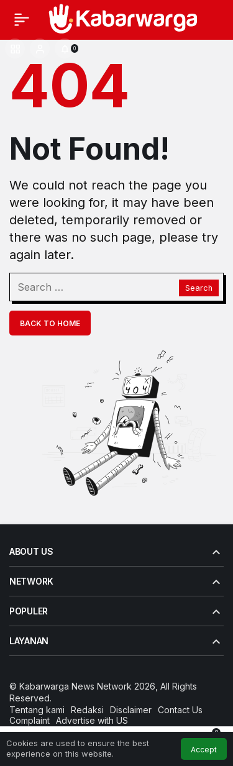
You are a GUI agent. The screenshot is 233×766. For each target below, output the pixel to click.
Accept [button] (204, 749)
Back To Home (50, 323)
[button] (15, 48)
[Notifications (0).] (65, 48)
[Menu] (21, 19)
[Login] (40, 48)
